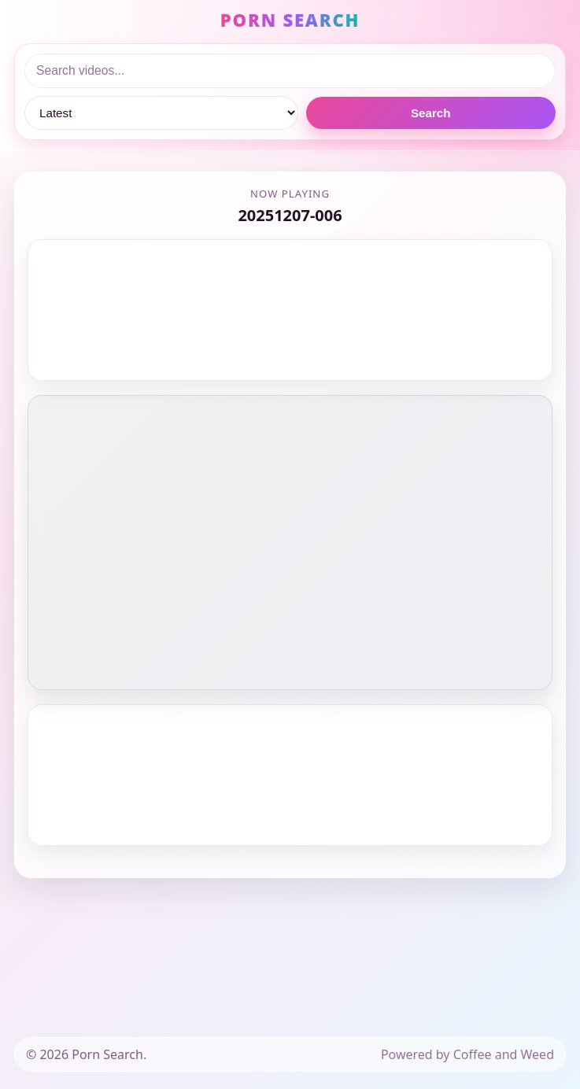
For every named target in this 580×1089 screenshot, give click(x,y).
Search (431, 113)
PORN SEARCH (290, 19)
